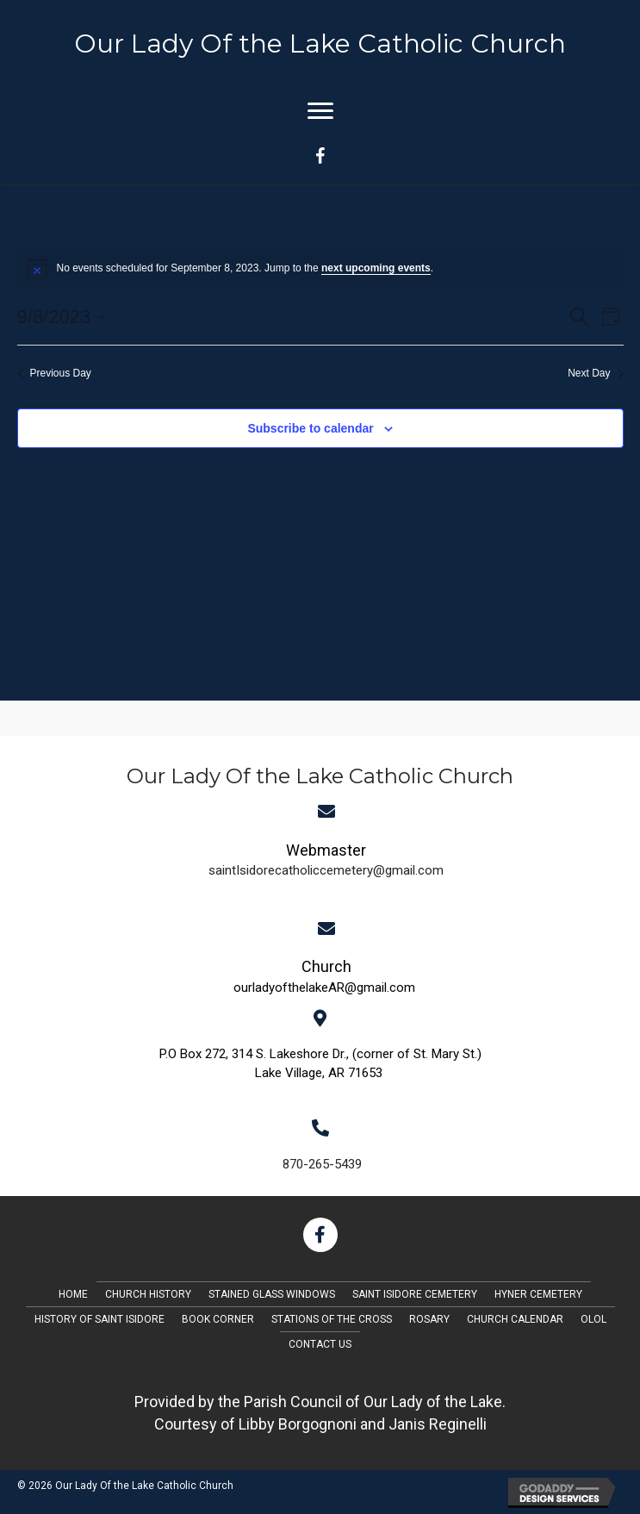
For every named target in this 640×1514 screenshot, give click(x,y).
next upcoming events (376, 268)
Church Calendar (515, 1319)
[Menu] (320, 111)
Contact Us (320, 1344)
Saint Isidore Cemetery (414, 1294)
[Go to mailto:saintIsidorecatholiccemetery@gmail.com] (326, 858)
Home (73, 1294)
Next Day (595, 373)
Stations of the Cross (331, 1319)
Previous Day (54, 373)
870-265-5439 (322, 1164)
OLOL (593, 1319)
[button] (320, 1235)
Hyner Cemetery (538, 1294)
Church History (148, 1294)
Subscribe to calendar (310, 428)
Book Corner (218, 1319)
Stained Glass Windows (271, 1294)
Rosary (429, 1319)
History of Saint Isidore (99, 1319)
